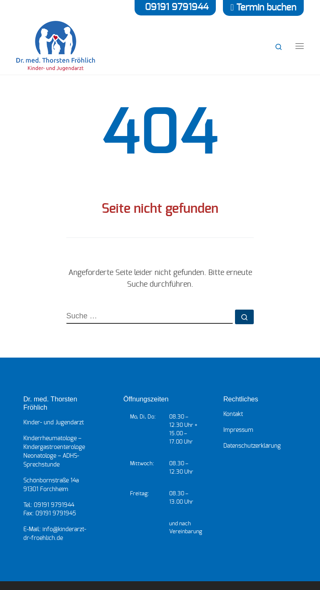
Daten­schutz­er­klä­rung (252, 446)
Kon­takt (233, 414)
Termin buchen (266, 7)
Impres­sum (238, 430)
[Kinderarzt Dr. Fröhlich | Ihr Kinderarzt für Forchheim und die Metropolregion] (55, 45)
